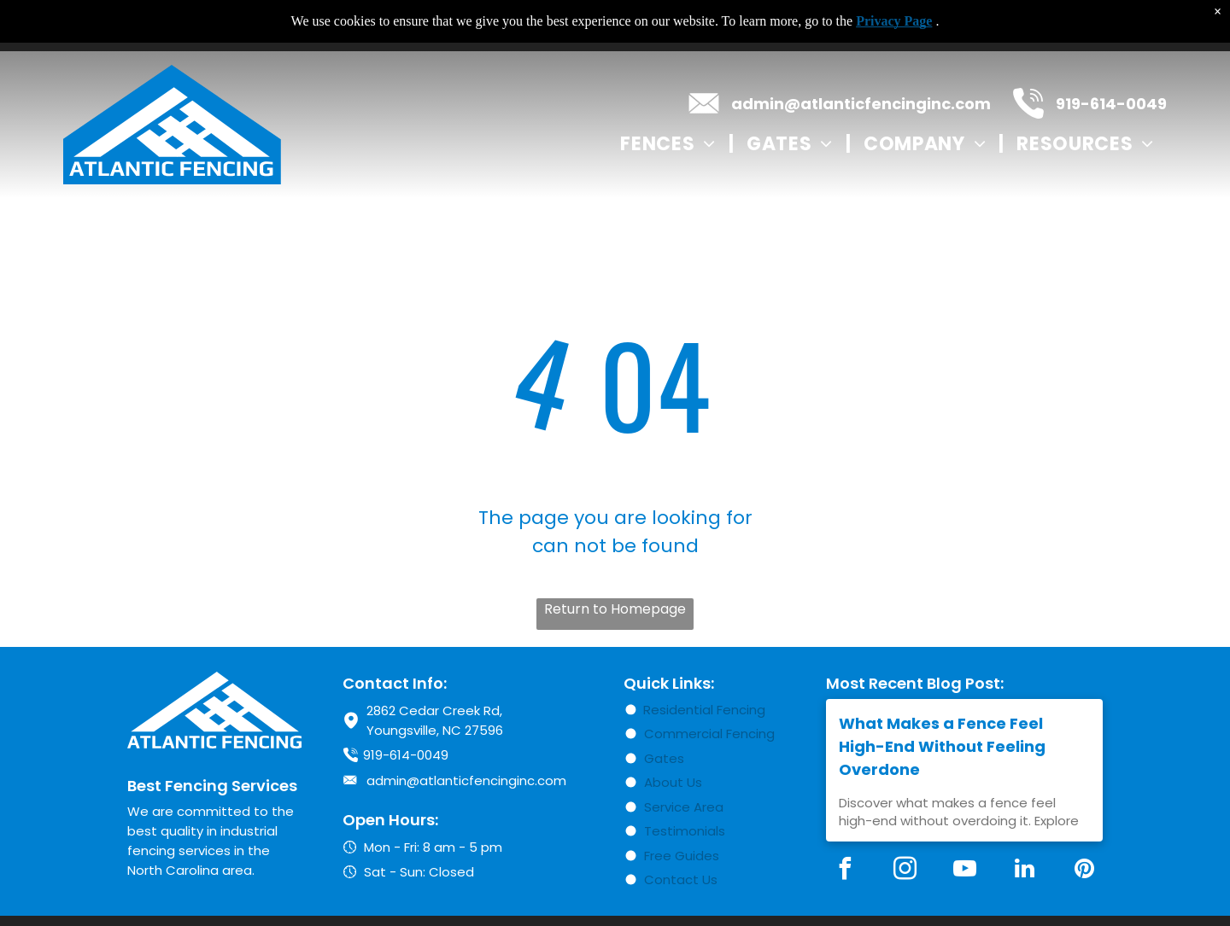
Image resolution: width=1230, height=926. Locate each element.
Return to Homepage (615, 609)
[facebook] (845, 871)
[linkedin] (1024, 871)
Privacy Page (894, 21)
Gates (664, 758)
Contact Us (681, 879)
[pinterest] (1084, 871)
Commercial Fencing (709, 734)
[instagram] (904, 871)
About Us (673, 782)
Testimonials (684, 831)
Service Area (683, 807)
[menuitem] (670, 143)
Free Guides (681, 856)
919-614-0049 (1111, 103)
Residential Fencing (704, 710)
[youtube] (964, 871)
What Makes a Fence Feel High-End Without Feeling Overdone (942, 746)
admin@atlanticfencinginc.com (861, 103)
